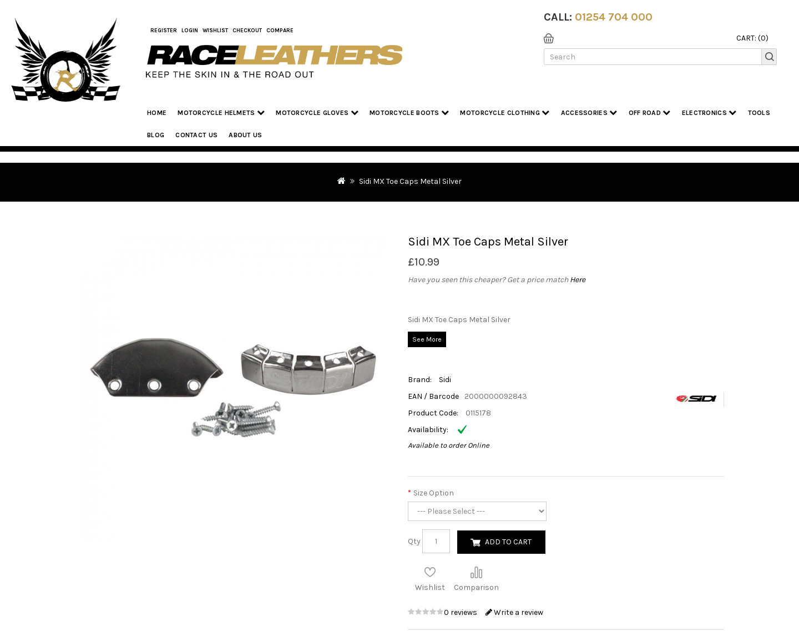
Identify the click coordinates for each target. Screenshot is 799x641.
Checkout (247, 30)
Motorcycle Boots (409, 112)
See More (427, 339)
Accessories (589, 112)
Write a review (514, 612)
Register (163, 30)
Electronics (709, 112)
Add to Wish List (430, 572)
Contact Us (196, 135)
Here (577, 279)
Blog (155, 135)
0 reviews (461, 612)
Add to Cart (508, 542)
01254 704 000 (614, 17)
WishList (215, 30)
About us (245, 135)
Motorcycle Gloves (317, 112)
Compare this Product (476, 572)
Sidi (445, 379)
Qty (414, 541)
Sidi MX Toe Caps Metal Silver (410, 181)
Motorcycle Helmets (221, 112)
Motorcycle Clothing (504, 112)
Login (189, 30)
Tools (759, 113)
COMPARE (280, 30)
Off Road (650, 112)
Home (156, 113)
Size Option (433, 493)
